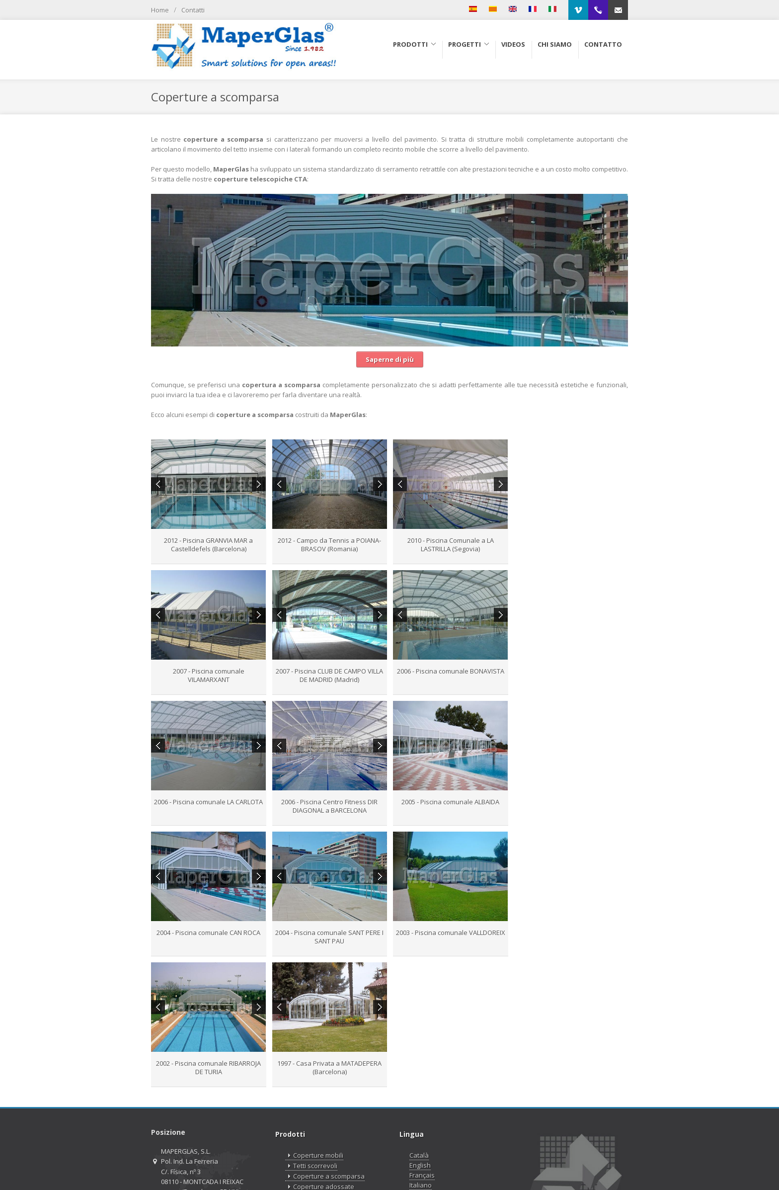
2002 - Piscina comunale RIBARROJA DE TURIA (208, 936)
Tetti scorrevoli (311, 1035)
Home (160, 9)
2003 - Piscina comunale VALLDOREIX (570, 801)
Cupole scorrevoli (315, 1066)
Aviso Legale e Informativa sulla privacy (493, 1167)
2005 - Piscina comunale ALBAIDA (208, 801)
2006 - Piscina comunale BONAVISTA (329, 671)
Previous (158, 484)
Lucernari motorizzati (321, 1077)
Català (419, 1024)
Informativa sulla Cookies (592, 1167)
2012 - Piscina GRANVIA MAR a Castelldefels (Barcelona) (208, 544)
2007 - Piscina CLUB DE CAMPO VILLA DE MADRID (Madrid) (208, 675)
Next (259, 484)
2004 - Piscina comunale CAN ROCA (329, 801)
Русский (421, 1064)
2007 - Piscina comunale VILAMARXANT (571, 544)
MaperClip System (316, 1087)
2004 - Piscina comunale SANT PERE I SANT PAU (450, 806)
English (420, 1034)
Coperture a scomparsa (325, 1045)
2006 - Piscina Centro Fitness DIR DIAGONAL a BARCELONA (571, 675)
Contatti (193, 9)
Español (421, 1074)
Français (422, 1044)
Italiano (420, 1054)
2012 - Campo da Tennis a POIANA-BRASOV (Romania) (329, 544)
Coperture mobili (314, 1024)
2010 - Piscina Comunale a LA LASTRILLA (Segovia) (450, 544)
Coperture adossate (319, 1056)
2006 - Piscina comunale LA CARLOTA (449, 671)
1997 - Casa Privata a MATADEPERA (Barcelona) (329, 936)
